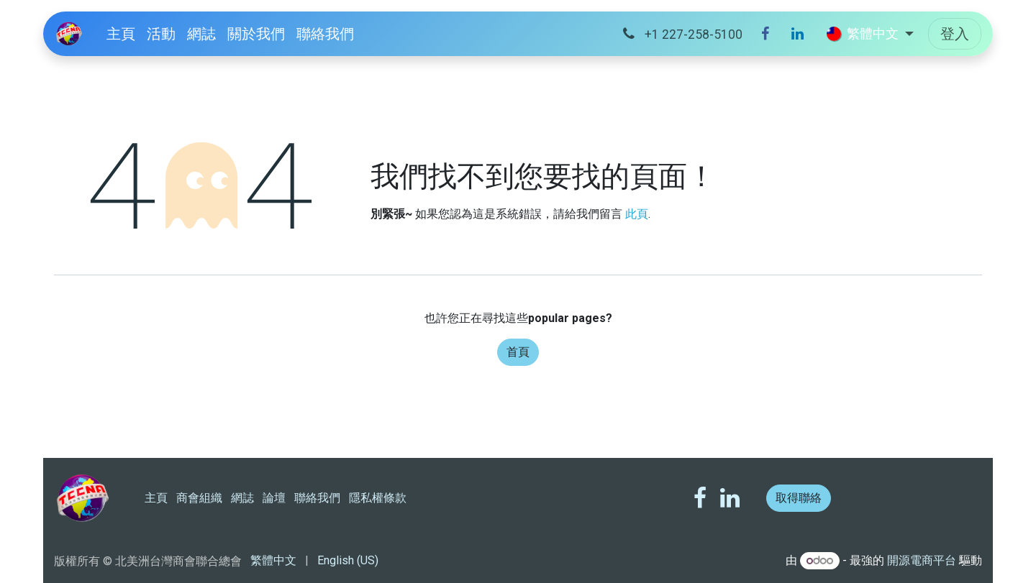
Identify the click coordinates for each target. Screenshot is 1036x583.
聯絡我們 (317, 498)
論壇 (274, 498)
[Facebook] (765, 33)
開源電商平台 (921, 560)
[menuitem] (121, 33)
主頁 (156, 498)
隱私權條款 (377, 498)
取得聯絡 (799, 498)
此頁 (636, 214)
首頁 (518, 352)
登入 (954, 33)
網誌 (242, 498)
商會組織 (199, 498)
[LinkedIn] (797, 33)
